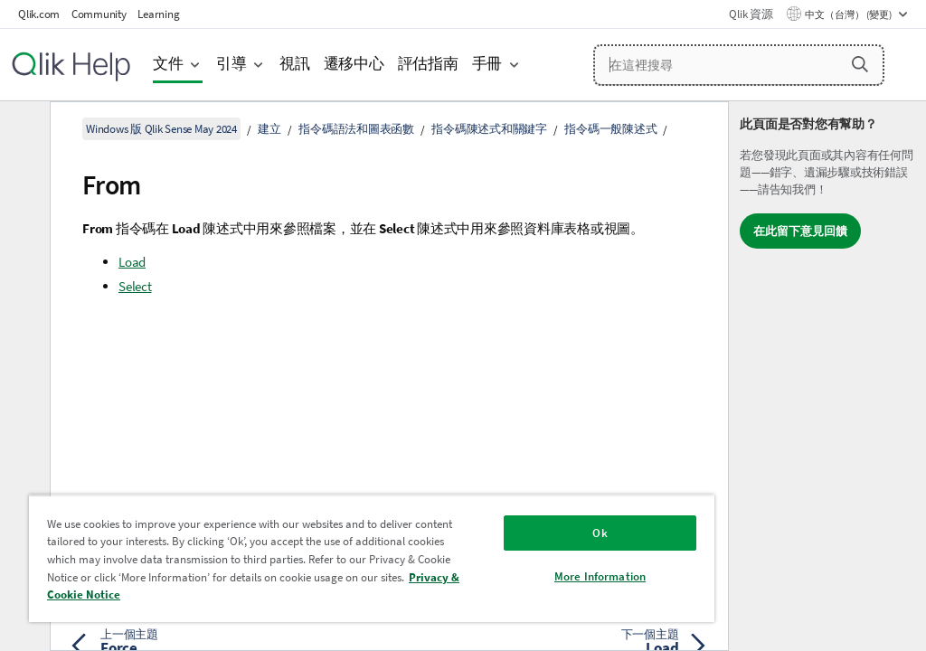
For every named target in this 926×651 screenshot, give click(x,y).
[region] (371, 558)
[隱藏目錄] (22, 129)
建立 (269, 129)
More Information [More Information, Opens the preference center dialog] (600, 576)
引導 (231, 63)
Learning (158, 14)
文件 (168, 63)
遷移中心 (354, 63)
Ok (599, 533)
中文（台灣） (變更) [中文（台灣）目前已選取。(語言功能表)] (849, 14)
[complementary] (827, 376)
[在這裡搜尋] (739, 65)
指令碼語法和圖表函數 (356, 129)
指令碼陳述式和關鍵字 (489, 129)
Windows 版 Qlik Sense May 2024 (161, 129)
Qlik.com (39, 14)
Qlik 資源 (750, 14)
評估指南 (428, 63)
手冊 (487, 63)
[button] (860, 64)
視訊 (294, 63)
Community (99, 14)
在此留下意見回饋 (800, 231)
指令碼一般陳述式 (610, 129)
